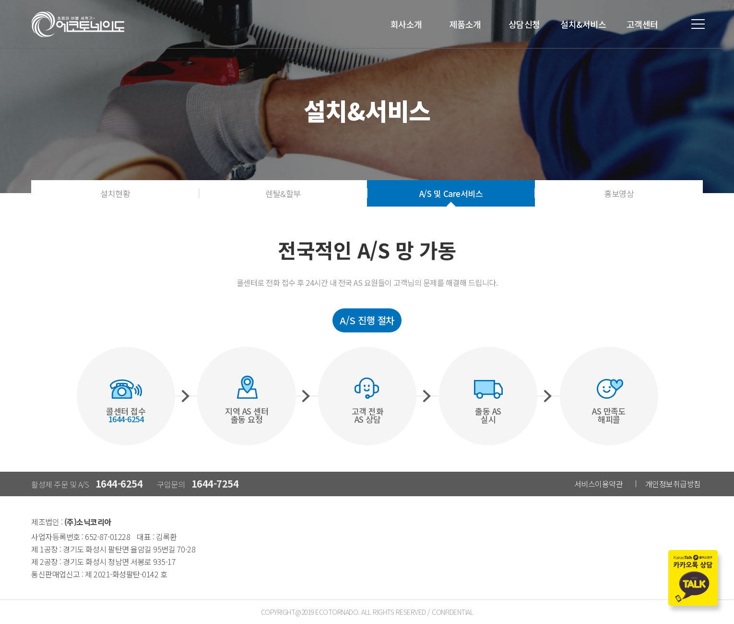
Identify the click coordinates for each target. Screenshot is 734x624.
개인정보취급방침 (673, 483)
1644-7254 (215, 483)
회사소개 (406, 24)
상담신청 (524, 24)
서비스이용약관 (598, 483)
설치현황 (115, 193)
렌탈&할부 (283, 193)
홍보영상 (619, 193)
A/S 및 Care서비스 (451, 193)
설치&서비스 (583, 24)
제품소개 (465, 24)
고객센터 (642, 24)
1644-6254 (119, 483)
